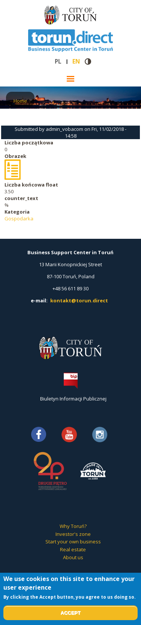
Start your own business (73, 541)
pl (61, 61)
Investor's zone (73, 534)
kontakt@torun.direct (79, 300)
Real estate (73, 549)
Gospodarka (18, 218)
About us (73, 557)
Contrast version (88, 61)
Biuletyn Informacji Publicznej (73, 398)
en (78, 61)
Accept (70, 613)
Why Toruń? (73, 526)
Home (20, 100)
